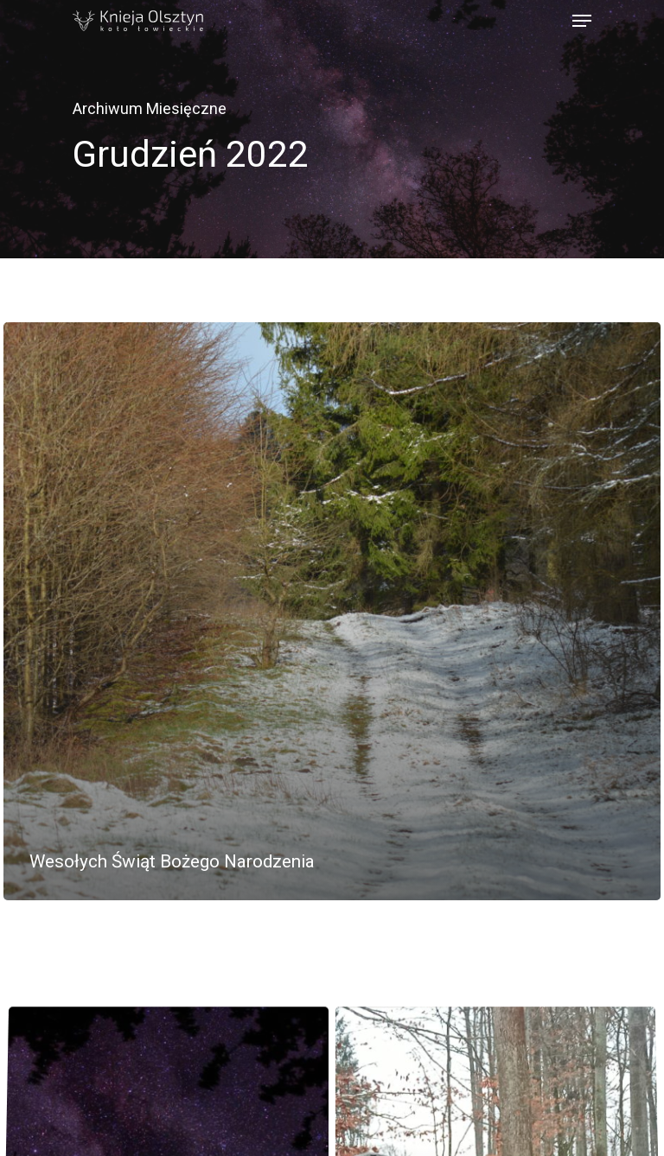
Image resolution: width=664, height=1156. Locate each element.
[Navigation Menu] (581, 20)
